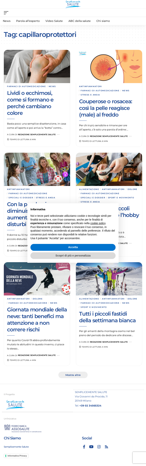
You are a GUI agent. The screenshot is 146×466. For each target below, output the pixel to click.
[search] (139, 13)
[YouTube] (91, 447)
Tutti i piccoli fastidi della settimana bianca (107, 317)
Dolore (132, 189)
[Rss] (106, 447)
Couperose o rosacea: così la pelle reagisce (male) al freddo (105, 108)
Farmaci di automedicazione (26, 86)
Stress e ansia (90, 95)
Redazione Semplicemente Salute (37, 134)
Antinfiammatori (90, 86)
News (52, 86)
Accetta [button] (73, 247)
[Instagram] (99, 447)
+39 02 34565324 (90, 405)
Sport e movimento (121, 197)
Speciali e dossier (21, 197)
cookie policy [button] (97, 223)
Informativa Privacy (17, 456)
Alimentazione (89, 189)
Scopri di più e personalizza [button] (73, 255)
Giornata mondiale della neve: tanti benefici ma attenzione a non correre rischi (37, 319)
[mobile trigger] (7, 13)
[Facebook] (84, 447)
